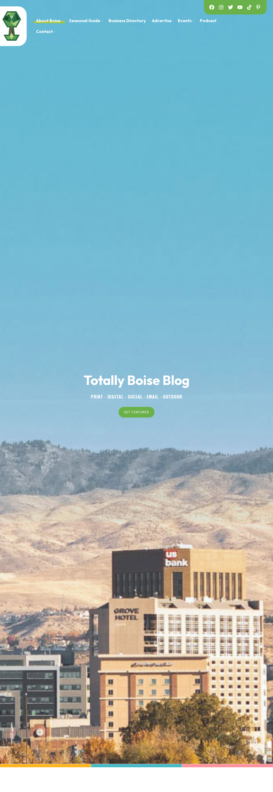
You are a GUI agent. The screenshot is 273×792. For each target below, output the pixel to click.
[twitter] (230, 7)
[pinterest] (258, 7)
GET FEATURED (136, 412)
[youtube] (240, 7)
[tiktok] (249, 7)
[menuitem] (49, 20)
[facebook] (211, 7)
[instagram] (221, 7)
